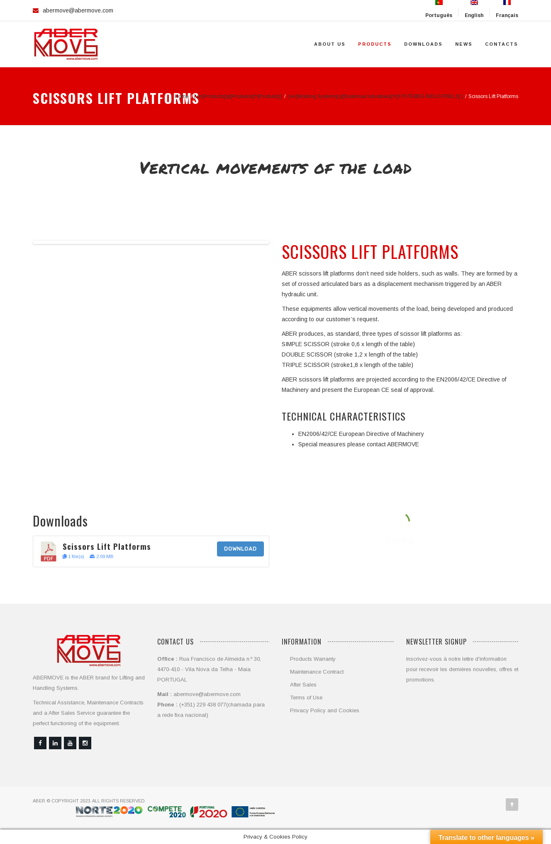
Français (507, 9)
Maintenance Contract (317, 672)
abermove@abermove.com (78, 10)
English (474, 9)
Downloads (423, 44)
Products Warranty (313, 659)
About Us (330, 44)
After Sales (303, 685)
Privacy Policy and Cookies (324, 710)
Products (375, 44)
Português (438, 9)
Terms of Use (306, 697)
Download (240, 549)
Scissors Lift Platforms (107, 546)
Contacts (501, 44)
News (464, 44)
